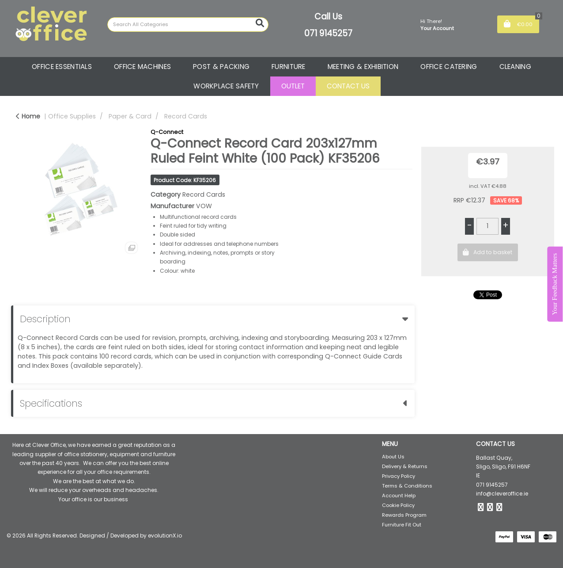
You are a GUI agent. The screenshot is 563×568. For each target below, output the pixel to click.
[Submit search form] (260, 23)
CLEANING (515, 66)
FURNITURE (289, 66)
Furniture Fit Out (401, 524)
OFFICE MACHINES (142, 66)
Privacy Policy (398, 476)
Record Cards (185, 116)
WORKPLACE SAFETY (226, 86)
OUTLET (293, 86)
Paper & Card (130, 116)
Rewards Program (404, 514)
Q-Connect (167, 132)
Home (28, 116)
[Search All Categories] (187, 24)
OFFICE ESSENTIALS (62, 66)
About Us (393, 456)
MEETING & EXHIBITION (363, 66)
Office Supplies (72, 116)
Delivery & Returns (404, 466)
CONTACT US (348, 86)
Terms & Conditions (407, 485)
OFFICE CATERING (448, 66)
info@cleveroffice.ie (502, 493)
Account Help (399, 495)
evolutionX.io (165, 535)
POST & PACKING (221, 66)
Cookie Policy (398, 505)
